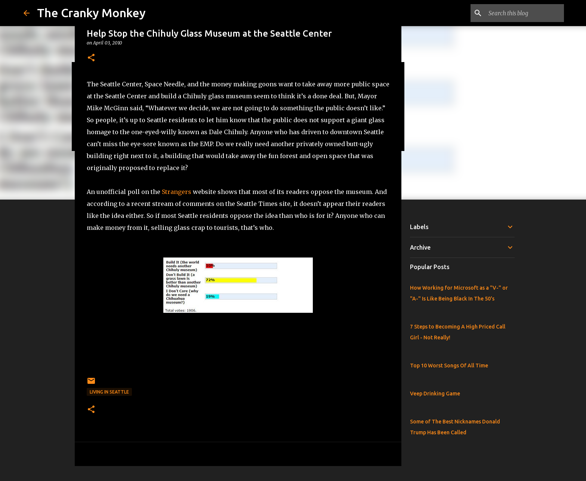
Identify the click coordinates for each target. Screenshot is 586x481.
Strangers (176, 191)
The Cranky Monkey (91, 12)
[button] (91, 58)
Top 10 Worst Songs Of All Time (449, 366)
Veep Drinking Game (435, 394)
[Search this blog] (524, 13)
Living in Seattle (109, 391)
